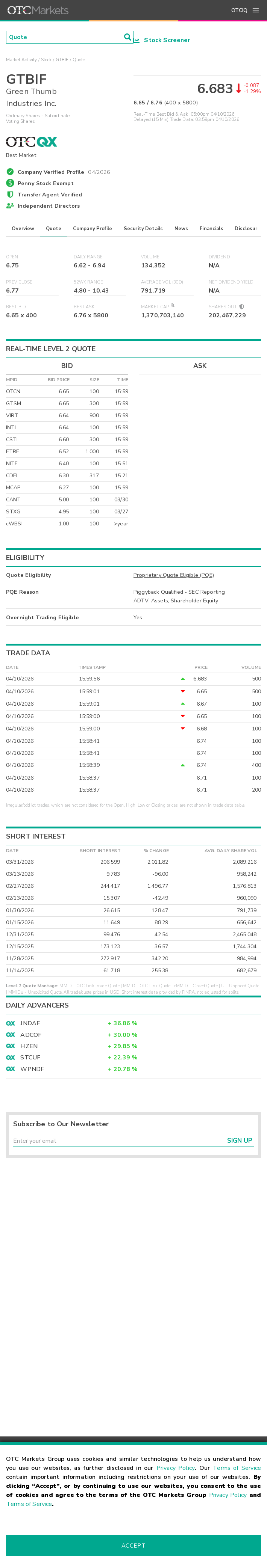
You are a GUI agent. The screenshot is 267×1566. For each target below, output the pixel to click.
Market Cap (157, 307)
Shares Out (226, 307)
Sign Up (239, 1141)
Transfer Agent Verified (50, 194)
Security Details (143, 228)
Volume (150, 257)
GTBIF (62, 60)
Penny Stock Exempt (46, 183)
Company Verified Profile (64, 170)
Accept (133, 1545)
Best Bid (16, 307)
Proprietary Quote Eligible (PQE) (174, 575)
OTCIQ (239, 10)
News (181, 228)
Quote (53, 228)
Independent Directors (49, 205)
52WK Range (88, 282)
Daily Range (88, 257)
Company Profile (92, 228)
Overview (23, 228)
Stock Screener (162, 40)
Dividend (219, 257)
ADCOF (30, 1035)
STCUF (30, 1057)
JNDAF (30, 1023)
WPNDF (32, 1069)
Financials (211, 228)
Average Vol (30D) (162, 282)
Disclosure (247, 228)
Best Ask (84, 307)
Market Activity (21, 60)
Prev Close (19, 282)
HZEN (29, 1046)
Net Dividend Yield (231, 282)
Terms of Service (237, 1468)
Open (12, 257)
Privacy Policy (175, 1468)
